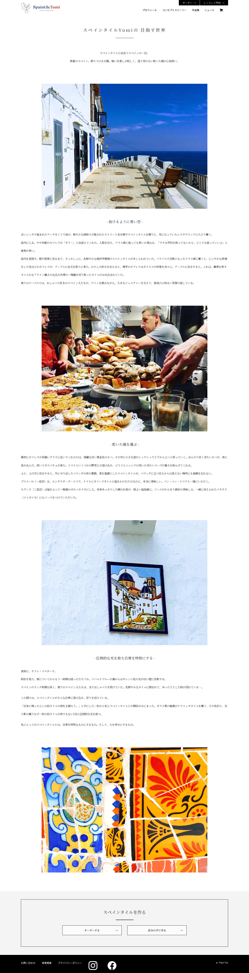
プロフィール (149, 10)
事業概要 (47, 963)
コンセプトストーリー (174, 10)
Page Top (223, 962)
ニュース (209, 10)
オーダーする (92, 930)
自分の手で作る (157, 930)
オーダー (187, 2)
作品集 (195, 10)
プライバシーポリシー (70, 963)
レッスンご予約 (212, 2)
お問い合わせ (28, 963)
